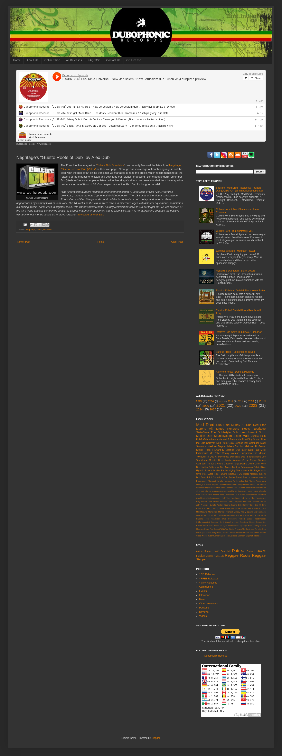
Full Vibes (226, 498)
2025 (213, 409)
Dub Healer (213, 494)
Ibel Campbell (251, 443)
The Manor (259, 453)
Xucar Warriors (214, 536)
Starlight (257, 525)
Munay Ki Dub (241, 425)
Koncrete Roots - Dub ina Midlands (235, 371)
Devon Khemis (259, 491)
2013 (199, 401)
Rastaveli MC (235, 474)
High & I (200, 470)
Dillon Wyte (260, 463)
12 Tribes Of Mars (255, 477)
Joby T (199, 505)
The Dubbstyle (221, 432)
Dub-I (243, 456)
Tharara (238, 529)
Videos (203, 616)
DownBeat (235, 456)
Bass (216, 551)
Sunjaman (246, 453)
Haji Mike (260, 449)
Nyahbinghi (219, 556)
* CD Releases (207, 574)
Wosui (204, 536)
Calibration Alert (218, 488)
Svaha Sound (235, 477)
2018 (251, 401)
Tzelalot (224, 532)
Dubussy (262, 494)
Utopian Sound (235, 532)
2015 (221, 401)
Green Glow (250, 498)
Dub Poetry (247, 551)
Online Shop (52, 60)
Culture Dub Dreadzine (110, 165)
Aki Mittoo (216, 428)
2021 (220, 405)
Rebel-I (209, 449)
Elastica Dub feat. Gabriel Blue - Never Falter (240, 290)
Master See (246, 508)
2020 (206, 405)
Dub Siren (240, 494)
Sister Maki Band (211, 525)
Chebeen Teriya (231, 463)
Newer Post (23, 241)
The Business (248, 529)
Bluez (235, 484)
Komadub (208, 508)
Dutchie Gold (202, 498)
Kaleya (227, 505)
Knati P (199, 508)
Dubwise (260, 551)
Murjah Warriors (233, 460)
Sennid (204, 477)
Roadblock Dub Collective (224, 519)
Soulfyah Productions (228, 525)
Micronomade (260, 512)
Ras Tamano (221, 474)
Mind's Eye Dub (203, 515)
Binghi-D (215, 484)
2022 (238, 405)
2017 (240, 401)
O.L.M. (245, 460)
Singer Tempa (255, 522)
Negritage (30, 229)
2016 (230, 401)
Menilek (221, 512)
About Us (32, 60)
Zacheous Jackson (229, 536)
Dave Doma (246, 491)
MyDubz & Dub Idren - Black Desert (235, 270)
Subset (217, 529)
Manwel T (223, 439)
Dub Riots (221, 443)
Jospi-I (206, 505)
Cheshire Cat (231, 488)
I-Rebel (216, 501)
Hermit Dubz (257, 432)
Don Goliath (201, 494)
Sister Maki (241, 435)
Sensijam (244, 522)
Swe (245, 477)
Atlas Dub (243, 481)
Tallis (222, 529)
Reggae (231, 555)
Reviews (47, 229)
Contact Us (113, 60)
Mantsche (235, 508)
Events (203, 591)
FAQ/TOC (94, 60)
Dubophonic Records (25, 144)
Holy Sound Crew (204, 501)
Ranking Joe (202, 519)
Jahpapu (238, 501)
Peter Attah (208, 474)
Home (17, 60)
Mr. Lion (214, 515)
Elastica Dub (233, 449)
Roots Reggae (253, 555)
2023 (253, 405)
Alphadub (212, 481)
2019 (262, 401)
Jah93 (230, 501)
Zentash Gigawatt (245, 536)
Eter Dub (247, 449)
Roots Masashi (250, 474)
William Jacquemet (250, 532)
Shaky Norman (230, 453)
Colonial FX (206, 491)
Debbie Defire (247, 463)
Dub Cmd (222, 425)
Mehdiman (212, 512)
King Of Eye (260, 505)
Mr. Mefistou (247, 446)
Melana (204, 460)
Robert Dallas (245, 519)
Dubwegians (247, 467)
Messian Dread (216, 460)
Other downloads (208, 603)
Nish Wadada (225, 515)
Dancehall (226, 551)
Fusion (200, 555)
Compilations (206, 586)
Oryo (198, 474)
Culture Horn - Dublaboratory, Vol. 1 (235, 231)
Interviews (204, 595)
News (39, 229)
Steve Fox (208, 529)
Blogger (155, 738)
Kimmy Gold (248, 505)
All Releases (74, 60)
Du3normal (214, 467)
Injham (208, 470)
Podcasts (204, 607)
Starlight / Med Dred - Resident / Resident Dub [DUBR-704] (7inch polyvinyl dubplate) (239, 189)
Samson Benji (217, 522)
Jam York (247, 501)
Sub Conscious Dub (218, 477)
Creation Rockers (219, 491)
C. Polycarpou (222, 456)
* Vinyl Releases (208, 582)
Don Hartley (202, 467)
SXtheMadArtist (203, 522)
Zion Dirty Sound (251, 439)
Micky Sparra (247, 512)
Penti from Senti (247, 515)
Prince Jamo (260, 515)
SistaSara (202, 432)
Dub (235, 551)
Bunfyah (206, 488)
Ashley (236, 481)
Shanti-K (219, 449)
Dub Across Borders (230, 467)
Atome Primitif (255, 481)
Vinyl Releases (44, 144)
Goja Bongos (235, 443)
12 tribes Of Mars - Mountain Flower (235, 250)
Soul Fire (205, 463)
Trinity (208, 532)
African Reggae (204, 551)
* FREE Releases (208, 578)
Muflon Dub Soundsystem (214, 435)
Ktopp (215, 508)
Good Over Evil (237, 498)
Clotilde (254, 488)
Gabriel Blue (259, 467)
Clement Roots (244, 488)
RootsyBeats (260, 519)
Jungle (209, 556)
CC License (133, 60)
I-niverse (213, 439)
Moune (246, 470)
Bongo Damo (244, 484)
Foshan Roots (254, 456)
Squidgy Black (245, 525)
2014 (211, 401)
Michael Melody (233, 512)
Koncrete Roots (238, 428)
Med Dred (205, 425)
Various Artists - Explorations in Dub (235, 351)
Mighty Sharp (235, 470)
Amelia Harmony (224, 481)
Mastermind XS (259, 508)
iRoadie (257, 536)
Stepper (201, 559)
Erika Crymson (214, 498)
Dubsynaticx (251, 494)
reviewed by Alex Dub (91, 214)
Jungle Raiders (217, 505)
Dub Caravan (208, 443)
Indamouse (202, 453)
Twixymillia (216, 532)
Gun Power (261, 498)
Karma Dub (236, 505)
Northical (235, 515)
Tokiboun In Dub (205, 456)
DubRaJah (202, 439)
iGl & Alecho (217, 463)
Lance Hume (225, 508)
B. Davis (207, 484)
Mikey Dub (233, 446)
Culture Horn (258, 436)
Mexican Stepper (216, 446)
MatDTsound (201, 512)
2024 (199, 409)
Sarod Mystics (231, 522)
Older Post (177, 241)
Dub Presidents (227, 494)
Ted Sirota (229, 529)
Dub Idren (239, 432)
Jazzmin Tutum (259, 501)
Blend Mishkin (226, 484)
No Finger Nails (258, 470)
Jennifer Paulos (220, 470)
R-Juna (253, 460)
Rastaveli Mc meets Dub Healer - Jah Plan (239, 332)
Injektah (223, 501)
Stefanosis (235, 439)
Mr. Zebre (215, 453)
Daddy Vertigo (234, 491)
